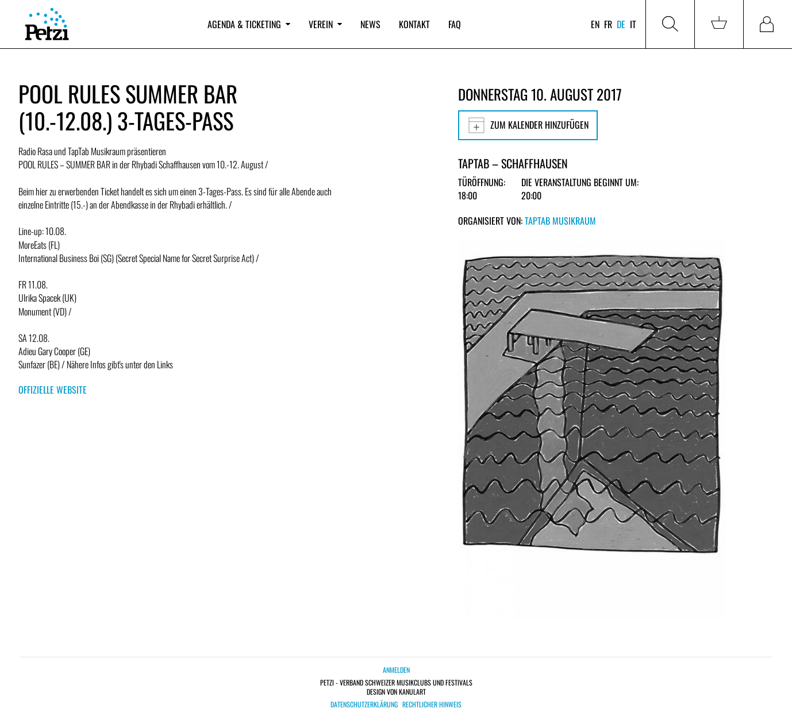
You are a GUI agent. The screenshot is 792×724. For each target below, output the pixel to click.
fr (608, 24)
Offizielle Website (52, 389)
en (595, 24)
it (633, 24)
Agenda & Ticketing (248, 24)
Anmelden (396, 670)
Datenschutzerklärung (364, 704)
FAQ (454, 24)
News (370, 24)
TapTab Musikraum (560, 221)
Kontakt (414, 24)
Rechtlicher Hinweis (432, 704)
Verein (325, 24)
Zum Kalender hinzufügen (528, 125)
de (621, 24)
